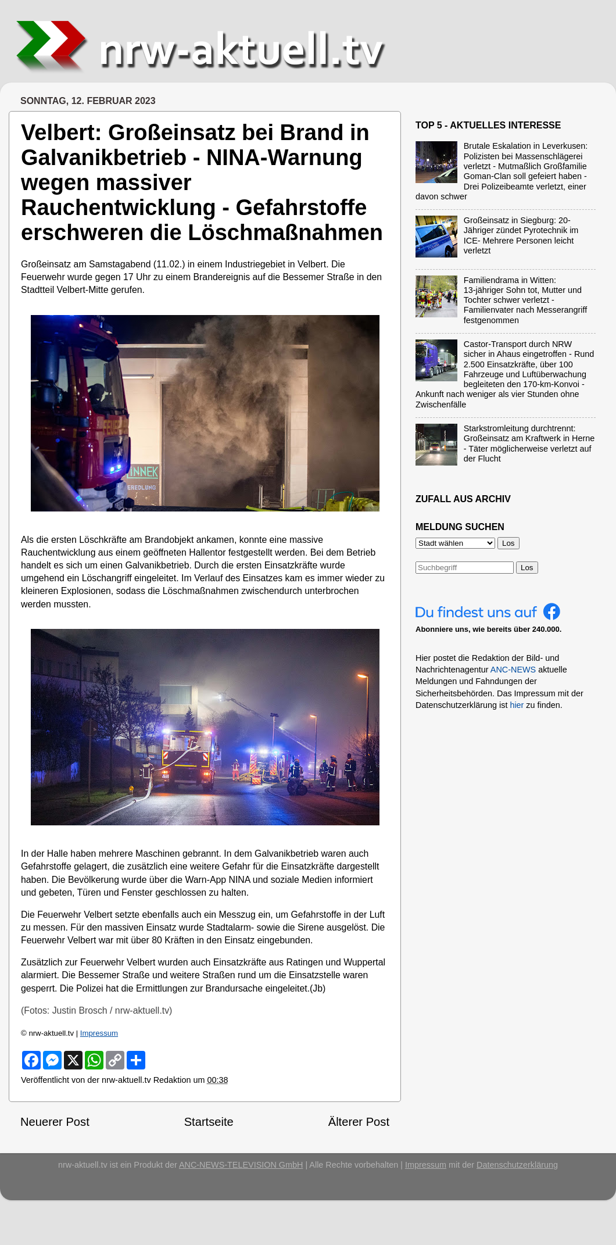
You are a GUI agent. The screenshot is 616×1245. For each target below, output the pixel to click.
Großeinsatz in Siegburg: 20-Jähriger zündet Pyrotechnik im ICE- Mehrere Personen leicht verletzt (521, 235)
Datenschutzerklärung (517, 1164)
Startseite (209, 1121)
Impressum (99, 1033)
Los (527, 567)
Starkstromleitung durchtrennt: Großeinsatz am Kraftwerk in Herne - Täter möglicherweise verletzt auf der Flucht (529, 443)
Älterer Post (358, 1121)
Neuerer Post (54, 1121)
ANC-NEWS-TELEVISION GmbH (241, 1164)
